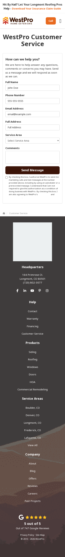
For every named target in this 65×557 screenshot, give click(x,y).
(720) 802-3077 (32, 278)
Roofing (32, 359)
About (32, 463)
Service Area (13, 135)
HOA (32, 382)
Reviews (33, 486)
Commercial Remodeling (33, 389)
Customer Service (32, 333)
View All (32, 445)
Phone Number (15, 95)
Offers (32, 478)
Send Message (32, 170)
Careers (32, 493)
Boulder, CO (32, 407)
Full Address (13, 121)
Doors (32, 374)
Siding (32, 352)
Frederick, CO (32, 430)
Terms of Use (44, 194)
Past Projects (33, 501)
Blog (32, 471)
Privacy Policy (15, 197)
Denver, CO (32, 415)
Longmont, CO (32, 422)
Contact (32, 311)
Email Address (14, 108)
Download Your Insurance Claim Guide (37, 8)
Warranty (32, 318)
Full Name (11, 82)
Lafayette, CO (32, 437)
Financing (32, 326)
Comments (12, 148)
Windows (32, 367)
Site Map (40, 534)
